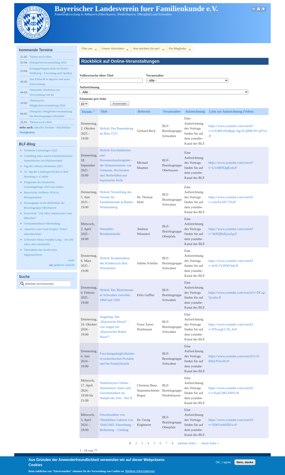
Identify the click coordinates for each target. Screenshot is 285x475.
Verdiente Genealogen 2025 (40, 150)
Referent (144, 111)
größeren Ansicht (64, 265)
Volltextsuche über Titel (96, 75)
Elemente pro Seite (92, 99)
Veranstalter (155, 75)
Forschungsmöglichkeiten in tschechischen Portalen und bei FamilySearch (117, 358)
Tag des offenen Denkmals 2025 (43, 166)
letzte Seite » (210, 443)
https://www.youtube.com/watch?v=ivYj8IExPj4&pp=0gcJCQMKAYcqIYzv (237, 131)
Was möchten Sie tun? (147, 49)
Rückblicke (63, 127)
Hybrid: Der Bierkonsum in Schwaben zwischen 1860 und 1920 (116, 295)
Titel (103, 111)
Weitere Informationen (140, 472)
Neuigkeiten (27, 132)
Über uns (88, 49)
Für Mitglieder (179, 49)
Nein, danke (244, 463)
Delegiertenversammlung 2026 (48, 62)
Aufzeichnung (89, 87)
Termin (88, 111)
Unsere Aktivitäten (114, 49)
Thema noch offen (41, 56)
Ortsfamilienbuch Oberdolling (42, 223)
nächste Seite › (187, 443)
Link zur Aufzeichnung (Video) (231, 111)
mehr (71, 260)
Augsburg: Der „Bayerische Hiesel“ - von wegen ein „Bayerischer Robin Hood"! (114, 327)
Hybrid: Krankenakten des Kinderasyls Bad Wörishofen (115, 263)
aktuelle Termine (44, 127)
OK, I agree (223, 463)
